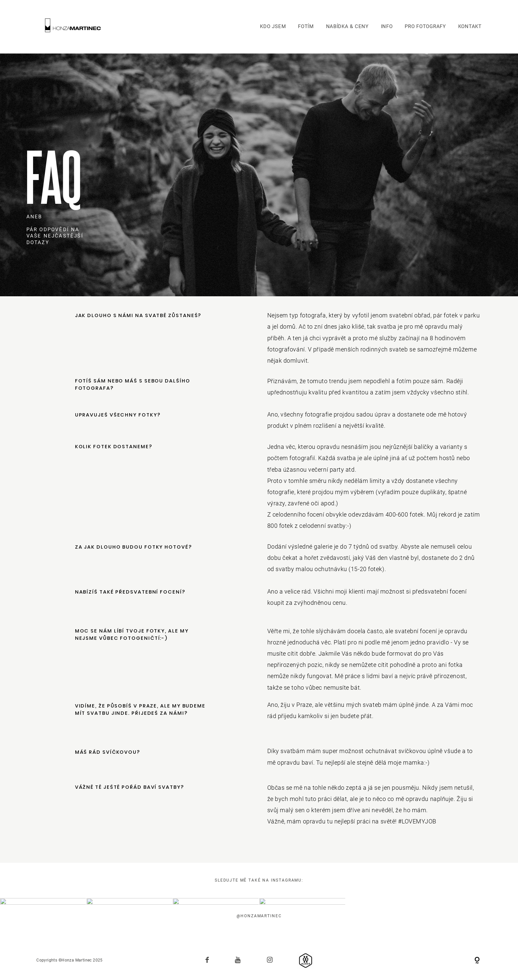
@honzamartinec (259, 916)
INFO (387, 26)
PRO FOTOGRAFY (425, 26)
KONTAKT (470, 26)
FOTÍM (306, 26)
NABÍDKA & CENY (347, 26)
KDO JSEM (273, 26)
